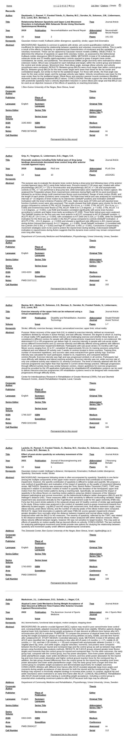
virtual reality (101, 328)
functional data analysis (50, 622)
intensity (57, 328)
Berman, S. (44, 18)
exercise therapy (45, 328)
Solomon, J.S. (53, 305)
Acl (22, 622)
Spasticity (25, 473)
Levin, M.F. (32, 18)
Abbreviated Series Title (96, 111)
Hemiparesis (70, 471)
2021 (23, 461)
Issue (37, 37)
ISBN (37, 123)
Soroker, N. (85, 15)
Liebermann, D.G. (52, 156)
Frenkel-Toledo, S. (56, 15)
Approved (94, 131)
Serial (92, 135)
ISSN (8, 123)
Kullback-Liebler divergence (58, 41)
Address (10, 87)
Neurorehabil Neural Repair (111, 31)
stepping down (84, 622)
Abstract (10, 45)
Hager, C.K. (68, 156)
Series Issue (41, 116)
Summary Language (40, 105)
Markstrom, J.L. (29, 599)
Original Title (96, 104)
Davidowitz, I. (28, 15)
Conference (95, 127)
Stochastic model (39, 473)
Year (8, 30)
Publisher (10, 97)
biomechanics (31, 622)
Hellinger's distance (54, 471)
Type (92, 22)
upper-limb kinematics (99, 41)
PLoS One (110, 168)
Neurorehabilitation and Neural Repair (68, 30)
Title (8, 22)
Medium (93, 123)
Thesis (93, 91)
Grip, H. (25, 156)
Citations (104, 6)
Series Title (40, 110)
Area (8, 127)
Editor (92, 97)
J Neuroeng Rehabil (110, 462)
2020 (23, 318)
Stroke (24, 328)
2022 (23, 612)
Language (11, 104)
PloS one (55, 168)
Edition (93, 116)
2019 (23, 30)
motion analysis (69, 622)
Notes (8, 131)
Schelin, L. (62, 599)
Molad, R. (40, 305)
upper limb (89, 328)
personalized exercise (73, 328)
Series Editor (12, 110)
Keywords (11, 41)
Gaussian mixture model (32, 41)
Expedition (40, 127)
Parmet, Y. (41, 15)
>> (73, 6)
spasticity (76, 41)
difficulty (32, 328)
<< (54, 6)
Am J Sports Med (113, 612)
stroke (84, 41)
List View (95, 6)
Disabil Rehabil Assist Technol (112, 319)
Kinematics (82, 471)
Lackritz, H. (27, 448)
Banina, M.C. (73, 15)
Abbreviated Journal (96, 31)
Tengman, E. (36, 156)
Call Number (12, 135)
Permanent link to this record (64, 139)
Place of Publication (40, 98)
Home (9, 6)
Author (9, 15)
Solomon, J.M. (99, 15)
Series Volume (9, 117)
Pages (93, 37)
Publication (40, 30)
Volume (9, 37)
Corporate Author (11, 92)
